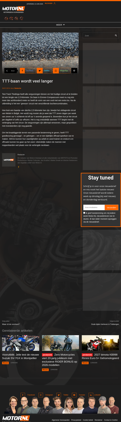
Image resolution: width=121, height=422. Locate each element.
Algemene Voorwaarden (61, 413)
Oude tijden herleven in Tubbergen (105, 324)
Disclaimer (98, 413)
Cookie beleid (88, 413)
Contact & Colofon (111, 413)
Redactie (17, 88)
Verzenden (111, 207)
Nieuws (5, 361)
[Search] (116, 36)
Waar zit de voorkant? (11, 324)
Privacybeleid (76, 413)
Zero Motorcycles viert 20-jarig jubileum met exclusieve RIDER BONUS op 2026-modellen (59, 357)
